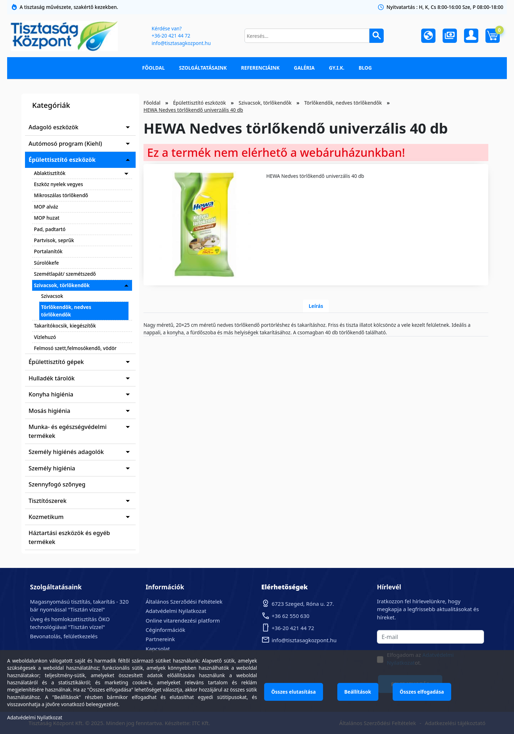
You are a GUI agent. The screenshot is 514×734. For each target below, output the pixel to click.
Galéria (304, 67)
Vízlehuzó (45, 337)
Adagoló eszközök (54, 127)
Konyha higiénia (51, 394)
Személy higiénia (52, 468)
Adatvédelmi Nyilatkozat (176, 610)
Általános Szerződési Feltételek (184, 601)
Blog (365, 67)
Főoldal (153, 67)
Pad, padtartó (50, 229)
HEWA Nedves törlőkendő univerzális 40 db (193, 109)
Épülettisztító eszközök (62, 160)
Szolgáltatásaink (203, 67)
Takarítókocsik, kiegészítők (65, 325)
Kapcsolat (158, 648)
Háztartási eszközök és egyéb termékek (69, 537)
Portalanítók (48, 251)
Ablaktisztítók (49, 173)
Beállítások (357, 691)
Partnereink (160, 639)
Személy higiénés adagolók (66, 452)
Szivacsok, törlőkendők (62, 285)
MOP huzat (46, 217)
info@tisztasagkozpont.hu (181, 43)
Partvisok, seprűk (54, 240)
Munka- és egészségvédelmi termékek (68, 431)
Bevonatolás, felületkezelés (63, 636)
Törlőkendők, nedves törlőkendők (66, 311)
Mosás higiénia (49, 411)
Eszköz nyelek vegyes (58, 184)
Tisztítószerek (47, 501)
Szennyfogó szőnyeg (57, 484)
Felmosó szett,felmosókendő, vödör (75, 348)
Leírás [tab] (316, 306)
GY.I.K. (336, 67)
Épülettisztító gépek (56, 362)
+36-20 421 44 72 (171, 35)
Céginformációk (165, 629)
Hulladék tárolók (52, 378)
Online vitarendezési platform (183, 620)
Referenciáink (260, 67)
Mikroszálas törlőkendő (61, 195)
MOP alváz (46, 206)
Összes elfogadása (422, 691)
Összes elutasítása (293, 691)
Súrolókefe (46, 262)
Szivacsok (52, 296)
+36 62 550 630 (290, 615)
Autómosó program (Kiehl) (65, 144)
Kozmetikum (46, 517)
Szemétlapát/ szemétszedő (65, 273)
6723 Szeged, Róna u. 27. (303, 603)
